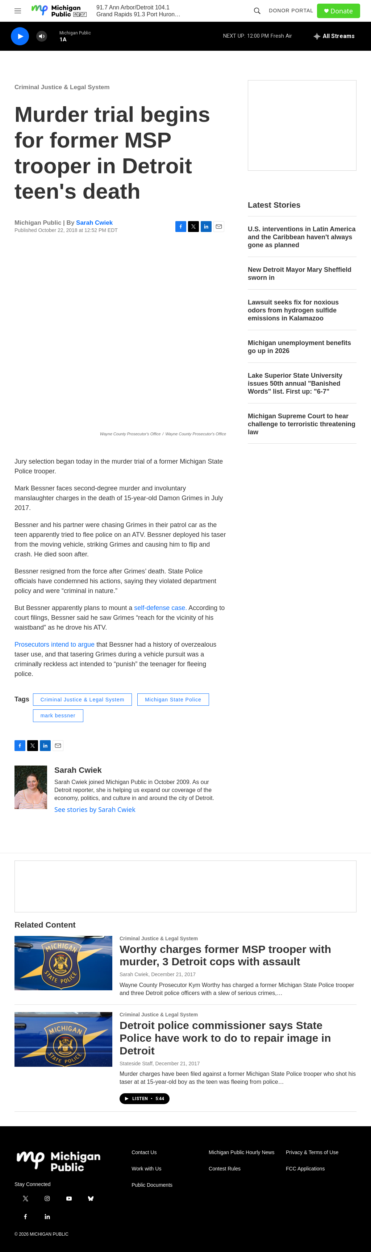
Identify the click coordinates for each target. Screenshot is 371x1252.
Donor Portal (291, 10)
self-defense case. (160, 608)
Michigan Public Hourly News (241, 1152)
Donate (341, 11)
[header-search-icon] (257, 11)
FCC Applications (305, 1169)
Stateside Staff (136, 1063)
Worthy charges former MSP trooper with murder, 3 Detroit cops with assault (225, 955)
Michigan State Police (173, 699)
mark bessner (58, 715)
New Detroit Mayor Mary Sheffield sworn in (299, 273)
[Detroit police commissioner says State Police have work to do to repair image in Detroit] (63, 1039)
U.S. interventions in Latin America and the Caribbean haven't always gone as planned (301, 237)
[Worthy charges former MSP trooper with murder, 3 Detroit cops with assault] (63, 963)
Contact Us (144, 1152)
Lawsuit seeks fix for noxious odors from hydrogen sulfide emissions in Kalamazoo (293, 310)
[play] (20, 36)
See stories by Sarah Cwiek (95, 809)
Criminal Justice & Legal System (62, 87)
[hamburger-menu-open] (18, 11)
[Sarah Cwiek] (30, 787)
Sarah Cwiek (94, 222)
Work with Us (146, 1169)
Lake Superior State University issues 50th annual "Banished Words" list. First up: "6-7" (295, 383)
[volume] (42, 36)
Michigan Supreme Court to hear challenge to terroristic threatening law (301, 424)
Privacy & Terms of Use (312, 1152)
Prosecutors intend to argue (54, 644)
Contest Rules (225, 1169)
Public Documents (152, 1185)
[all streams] (334, 36)
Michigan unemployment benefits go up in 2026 (299, 347)
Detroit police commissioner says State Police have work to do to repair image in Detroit (225, 1038)
